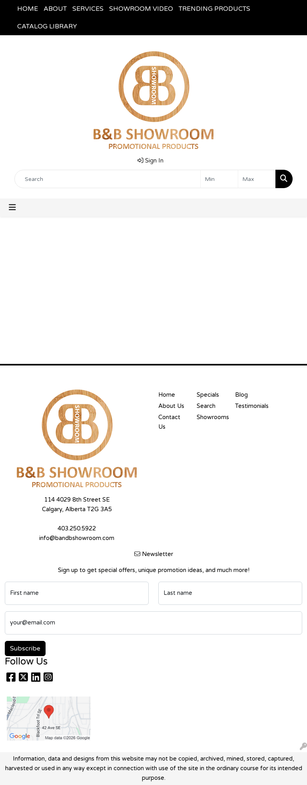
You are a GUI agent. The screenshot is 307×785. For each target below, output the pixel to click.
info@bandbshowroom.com (76, 538)
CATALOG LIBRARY (47, 26)
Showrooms (211, 417)
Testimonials (249, 406)
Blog (241, 394)
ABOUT (55, 9)
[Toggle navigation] (12, 207)
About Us (171, 406)
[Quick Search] (107, 179)
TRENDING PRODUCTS (214, 9)
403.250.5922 (77, 528)
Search (206, 406)
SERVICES (88, 9)
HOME (27, 9)
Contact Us (169, 422)
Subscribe (25, 648)
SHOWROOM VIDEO (141, 9)
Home (166, 394)
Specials (208, 394)
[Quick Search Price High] (257, 179)
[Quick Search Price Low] (219, 179)
